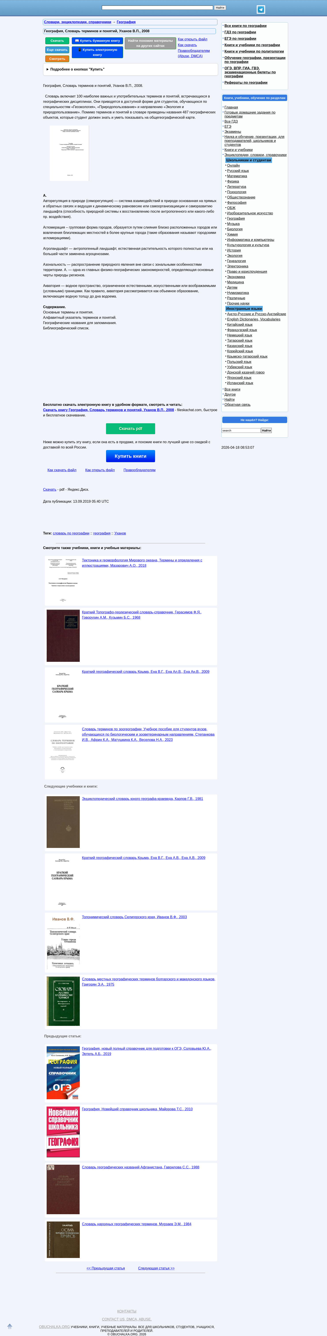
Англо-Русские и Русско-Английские (256, 314)
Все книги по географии (245, 26)
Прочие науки (238, 303)
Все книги (232, 389)
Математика (237, 176)
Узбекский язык (239, 367)
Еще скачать (57, 50)
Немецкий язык (239, 335)
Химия (232, 234)
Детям (232, 287)
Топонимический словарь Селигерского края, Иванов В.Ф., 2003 (134, 917)
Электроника (237, 266)
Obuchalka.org (54, 1327)
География (236, 218)
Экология (234, 256)
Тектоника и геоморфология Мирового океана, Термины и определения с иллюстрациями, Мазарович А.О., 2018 (142, 562)
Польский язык (239, 362)
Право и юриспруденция (247, 271)
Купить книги (130, 456)
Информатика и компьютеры (250, 240)
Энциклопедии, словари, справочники (255, 155)
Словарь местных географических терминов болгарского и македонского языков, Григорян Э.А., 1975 (148, 981)
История (234, 250)
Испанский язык (240, 383)
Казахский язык (239, 346)
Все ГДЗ (231, 121)
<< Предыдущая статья (106, 1268)
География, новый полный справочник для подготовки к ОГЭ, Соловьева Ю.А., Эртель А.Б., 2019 (146, 1051)
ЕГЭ (227, 126)
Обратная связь (237, 405)
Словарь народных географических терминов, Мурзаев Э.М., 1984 (136, 1224)
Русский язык (238, 171)
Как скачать (187, 45)
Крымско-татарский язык (247, 356)
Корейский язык (240, 351)
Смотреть (57, 59)
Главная (231, 107)
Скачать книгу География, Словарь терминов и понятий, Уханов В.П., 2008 (108, 410)
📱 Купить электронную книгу (97, 52)
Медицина (235, 282)
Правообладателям (140, 470)
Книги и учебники (238, 150)
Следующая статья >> (156, 1268)
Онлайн (233, 165)
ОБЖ (231, 208)
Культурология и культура (248, 245)
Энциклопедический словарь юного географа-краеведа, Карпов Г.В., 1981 (142, 799)
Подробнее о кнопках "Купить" (77, 69)
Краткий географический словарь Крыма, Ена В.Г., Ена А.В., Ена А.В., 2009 (143, 858)
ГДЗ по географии (240, 32)
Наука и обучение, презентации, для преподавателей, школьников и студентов (254, 141)
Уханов (120, 533)
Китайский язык (240, 324)
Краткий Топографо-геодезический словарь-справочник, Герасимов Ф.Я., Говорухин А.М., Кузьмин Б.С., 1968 (142, 614)
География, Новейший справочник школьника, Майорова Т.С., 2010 (137, 1109)
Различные (236, 298)
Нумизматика (238, 293)
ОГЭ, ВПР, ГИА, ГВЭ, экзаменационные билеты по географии (250, 72)
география (101, 533)
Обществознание (241, 197)
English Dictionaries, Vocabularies (253, 319)
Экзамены (232, 132)
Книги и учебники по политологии (254, 51)
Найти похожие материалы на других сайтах (150, 43)
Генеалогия (236, 261)
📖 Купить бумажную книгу (97, 40)
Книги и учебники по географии (252, 45)
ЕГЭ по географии (240, 38)
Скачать (57, 40)
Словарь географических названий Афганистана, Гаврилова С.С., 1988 (140, 1167)
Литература (236, 187)
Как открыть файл (192, 39)
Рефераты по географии (246, 82)
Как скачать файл (62, 470)
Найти (229, 399)
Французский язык (242, 330)
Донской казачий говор (245, 372)
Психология (236, 192)
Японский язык (239, 378)
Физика (233, 181)
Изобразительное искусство (250, 213)
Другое (230, 394)
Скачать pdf (130, 428)
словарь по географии (71, 533)
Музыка (233, 224)
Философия (236, 202)
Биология (235, 229)
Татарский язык (239, 340)
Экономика (236, 277)
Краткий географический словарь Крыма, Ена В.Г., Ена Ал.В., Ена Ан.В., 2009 (145, 672)
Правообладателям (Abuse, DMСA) (194, 53)
